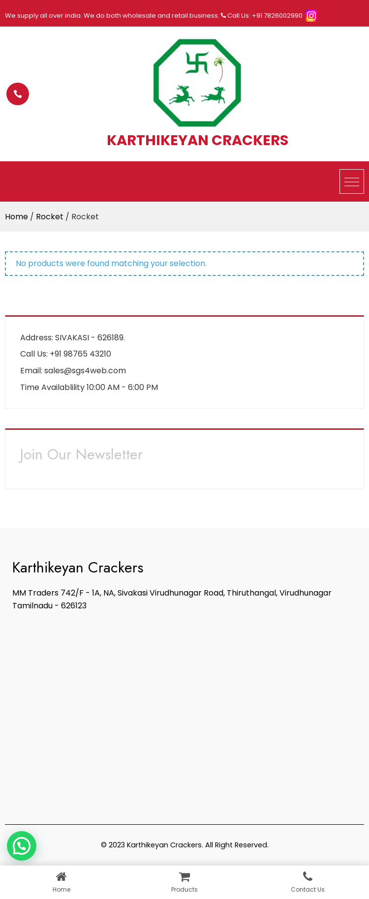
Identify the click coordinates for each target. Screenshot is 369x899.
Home (16, 216)
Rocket (49, 216)
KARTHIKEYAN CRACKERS (197, 140)
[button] (21, 846)
